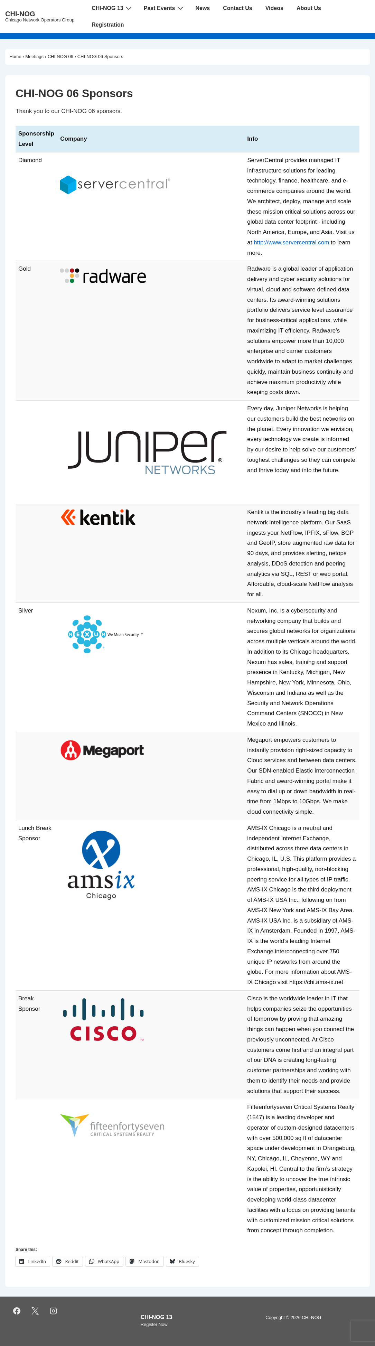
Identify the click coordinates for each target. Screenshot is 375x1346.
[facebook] (17, 1310)
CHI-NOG (20, 14)
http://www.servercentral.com (291, 242)
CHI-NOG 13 (112, 8)
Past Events (164, 8)
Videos (274, 8)
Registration (108, 25)
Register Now (154, 1324)
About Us (309, 8)
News (202, 8)
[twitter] (35, 1310)
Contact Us (237, 8)
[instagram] (53, 1310)
